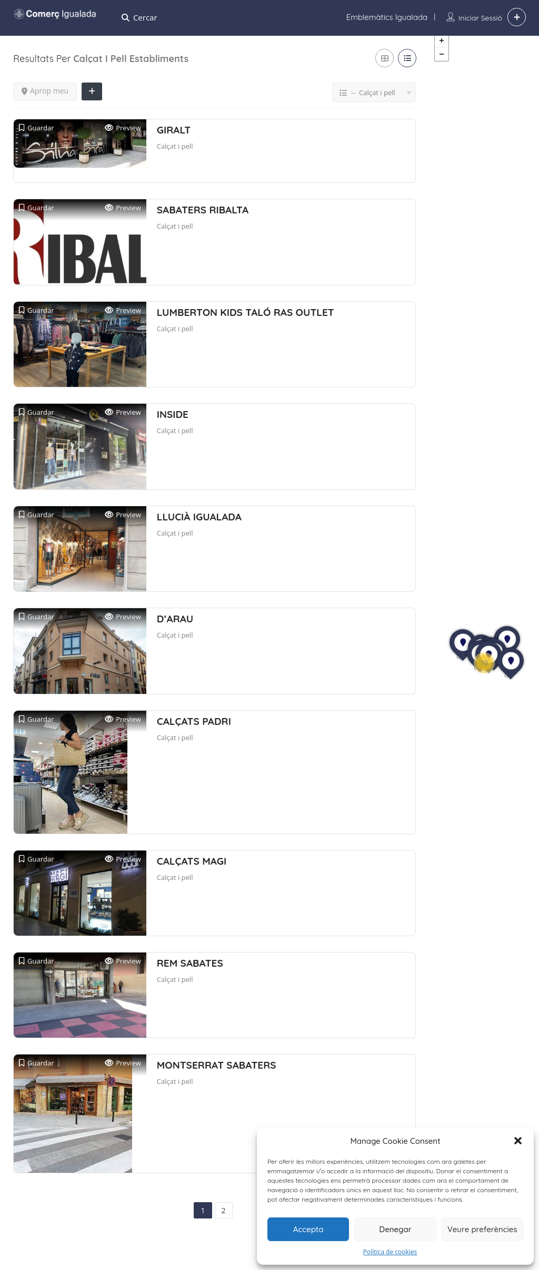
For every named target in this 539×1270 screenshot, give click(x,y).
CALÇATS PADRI (194, 729)
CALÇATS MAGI (191, 869)
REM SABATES (190, 971)
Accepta (308, 1229)
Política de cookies (390, 1251)
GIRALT (174, 138)
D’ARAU (175, 627)
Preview (123, 136)
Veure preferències (482, 1229)
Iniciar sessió (480, 18)
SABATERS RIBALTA (202, 218)
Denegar (395, 1229)
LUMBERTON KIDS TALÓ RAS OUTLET (245, 320)
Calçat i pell (175, 154)
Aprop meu (45, 99)
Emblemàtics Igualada (386, 17)
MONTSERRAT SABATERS (216, 1073)
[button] (518, 1140)
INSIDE (172, 422)
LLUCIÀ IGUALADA (199, 524)
